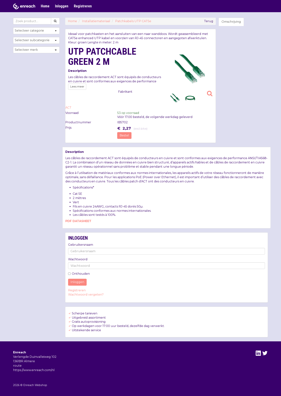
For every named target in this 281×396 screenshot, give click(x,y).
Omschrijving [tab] (231, 21)
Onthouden (79, 273)
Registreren (83, 6)
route (17, 365)
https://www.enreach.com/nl (34, 370)
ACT (68, 107)
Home (45, 6)
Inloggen (61, 6)
